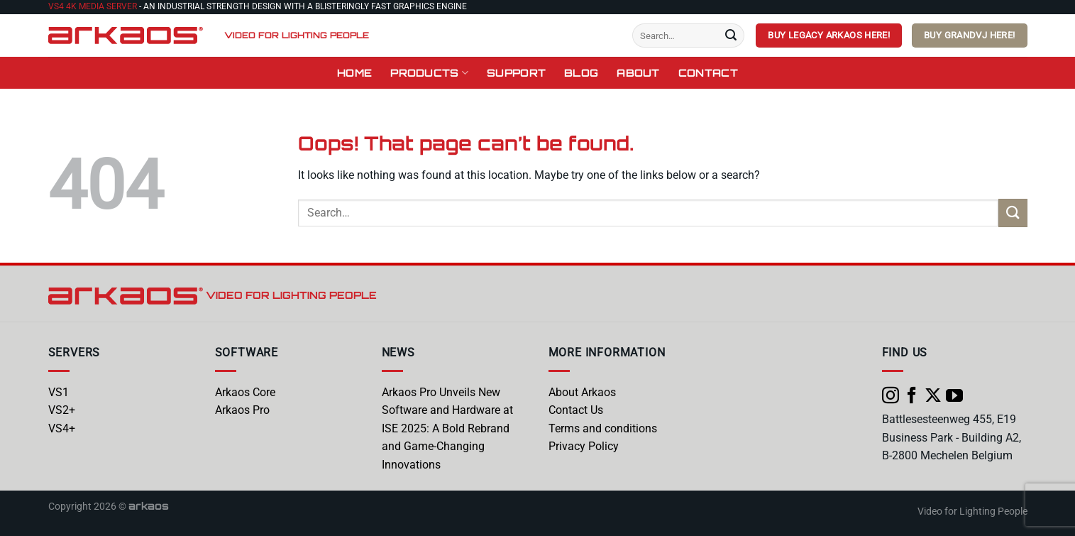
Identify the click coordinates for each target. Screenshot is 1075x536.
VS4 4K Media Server (92, 6)
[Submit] (731, 35)
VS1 (58, 392)
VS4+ (61, 428)
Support (516, 72)
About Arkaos (582, 392)
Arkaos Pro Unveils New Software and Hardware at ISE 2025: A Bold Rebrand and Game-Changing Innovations (447, 428)
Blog (581, 72)
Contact (708, 72)
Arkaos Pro (242, 410)
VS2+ (61, 410)
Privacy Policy (583, 446)
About (638, 72)
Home (354, 72)
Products (429, 73)
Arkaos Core (245, 392)
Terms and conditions (602, 428)
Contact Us (575, 410)
